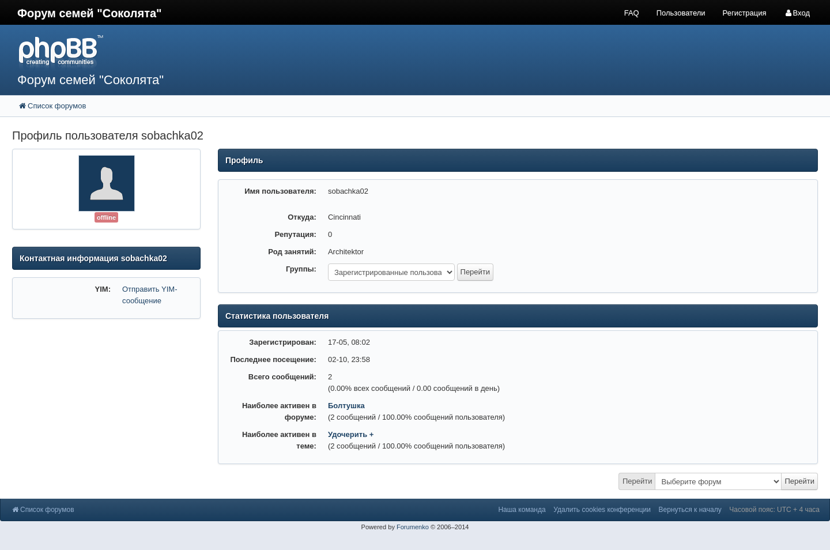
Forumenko (413, 526)
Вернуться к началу (690, 510)
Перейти (637, 481)
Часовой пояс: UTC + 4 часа (774, 510)
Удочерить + (350, 434)
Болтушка (346, 405)
